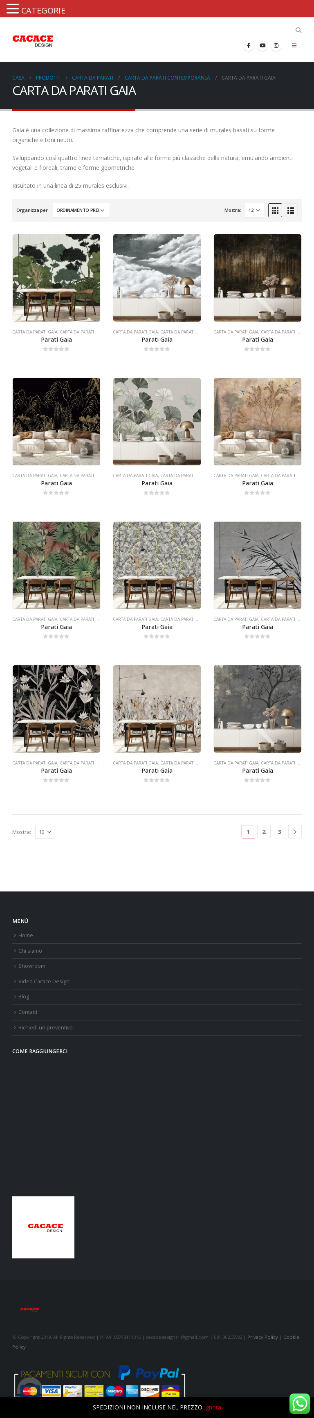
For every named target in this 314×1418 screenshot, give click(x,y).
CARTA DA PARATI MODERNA (88, 332)
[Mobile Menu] (294, 45)
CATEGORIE (43, 10)
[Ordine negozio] (81, 210)
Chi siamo (30, 950)
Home (25, 935)
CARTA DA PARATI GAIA (34, 332)
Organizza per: (32, 210)
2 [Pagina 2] (264, 831)
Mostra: (232, 210)
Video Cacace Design (44, 981)
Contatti (27, 1012)
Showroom (31, 965)
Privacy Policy (262, 1337)
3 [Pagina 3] (279, 831)
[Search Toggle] (298, 30)
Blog (23, 996)
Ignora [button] (212, 1407)
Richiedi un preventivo (45, 1027)
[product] (56, 278)
